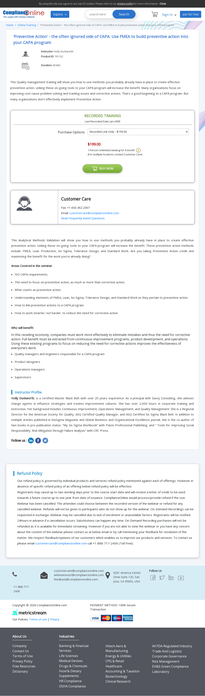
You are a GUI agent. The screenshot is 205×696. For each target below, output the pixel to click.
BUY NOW (102, 169)
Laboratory (160, 671)
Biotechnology (116, 676)
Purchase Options (71, 132)
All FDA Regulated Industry (172, 646)
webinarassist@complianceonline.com (79, 575)
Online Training (27, 25)
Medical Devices (71, 661)
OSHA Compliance (72, 686)
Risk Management (165, 661)
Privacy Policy (22, 661)
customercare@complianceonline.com (94, 213)
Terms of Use (22, 656)
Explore (60, 14)
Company (19, 646)
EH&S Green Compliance (170, 666)
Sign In (169, 14)
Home (9, 25)
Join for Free (191, 14)
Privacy (54, 619)
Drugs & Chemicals (73, 666)
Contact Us (20, 651)
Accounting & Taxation (123, 671)
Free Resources (23, 666)
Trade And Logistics (167, 651)
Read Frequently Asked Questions (83, 218)
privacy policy (125, 3)
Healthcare (114, 666)
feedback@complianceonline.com (76, 579)
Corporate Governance (169, 656)
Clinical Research (118, 681)
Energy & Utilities (118, 656)
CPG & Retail (115, 661)
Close (163, 3)
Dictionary (20, 671)
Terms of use (38, 619)
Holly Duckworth (63, 51)
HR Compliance (70, 681)
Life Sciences (68, 656)
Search (124, 14)
